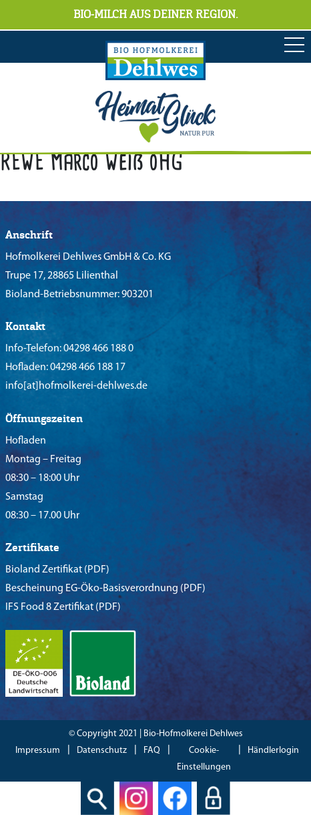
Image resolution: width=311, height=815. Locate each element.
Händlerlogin (273, 751)
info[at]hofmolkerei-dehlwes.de (76, 386)
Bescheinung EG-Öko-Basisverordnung (91, 588)
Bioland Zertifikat (43, 569)
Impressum (37, 751)
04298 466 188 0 (97, 348)
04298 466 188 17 (86, 367)
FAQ (151, 751)
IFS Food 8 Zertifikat (49, 607)
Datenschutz (102, 751)
